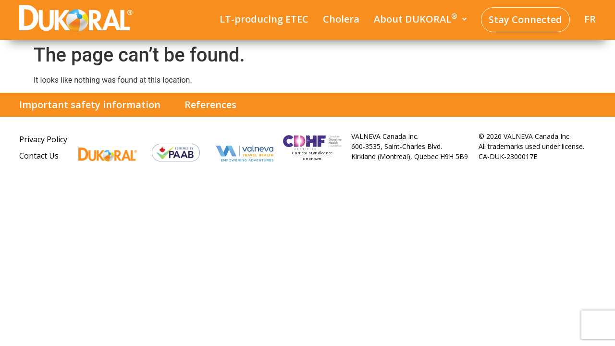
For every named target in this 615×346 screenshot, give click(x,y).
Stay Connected (525, 19)
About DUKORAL (420, 18)
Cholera (341, 18)
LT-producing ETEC (264, 18)
